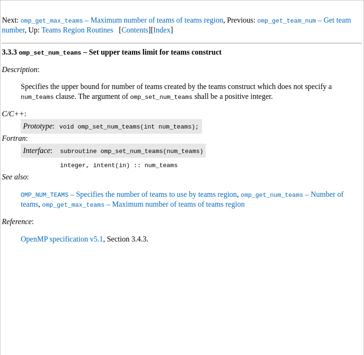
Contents (134, 30)
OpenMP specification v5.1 (62, 238)
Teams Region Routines (77, 30)
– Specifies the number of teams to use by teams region (129, 194)
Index (161, 30)
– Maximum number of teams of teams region (122, 20)
